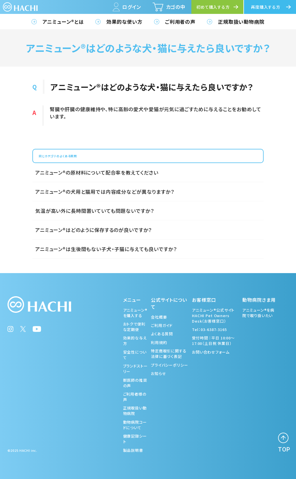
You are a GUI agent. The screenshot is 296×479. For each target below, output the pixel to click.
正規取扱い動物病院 (241, 21)
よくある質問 (162, 334)
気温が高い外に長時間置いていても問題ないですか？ (94, 210)
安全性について (135, 354)
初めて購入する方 (213, 7)
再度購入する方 (265, 7)
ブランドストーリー (135, 368)
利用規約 (159, 342)
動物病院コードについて (135, 424)
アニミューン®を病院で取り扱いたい (258, 312)
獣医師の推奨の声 (135, 382)
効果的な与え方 (135, 340)
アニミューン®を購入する (135, 312)
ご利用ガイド (162, 325)
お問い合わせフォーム (211, 352)
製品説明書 (133, 450)
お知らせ (158, 373)
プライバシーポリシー (169, 365)
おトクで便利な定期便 (134, 326)
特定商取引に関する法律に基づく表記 (168, 353)
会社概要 (159, 317)
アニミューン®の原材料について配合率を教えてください (96, 172)
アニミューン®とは (63, 21)
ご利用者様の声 (135, 396)
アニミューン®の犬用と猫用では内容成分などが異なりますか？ (104, 191)
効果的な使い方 (124, 21)
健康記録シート (135, 438)
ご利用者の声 (180, 21)
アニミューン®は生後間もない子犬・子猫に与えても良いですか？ (106, 249)
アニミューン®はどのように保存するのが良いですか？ (93, 229)
